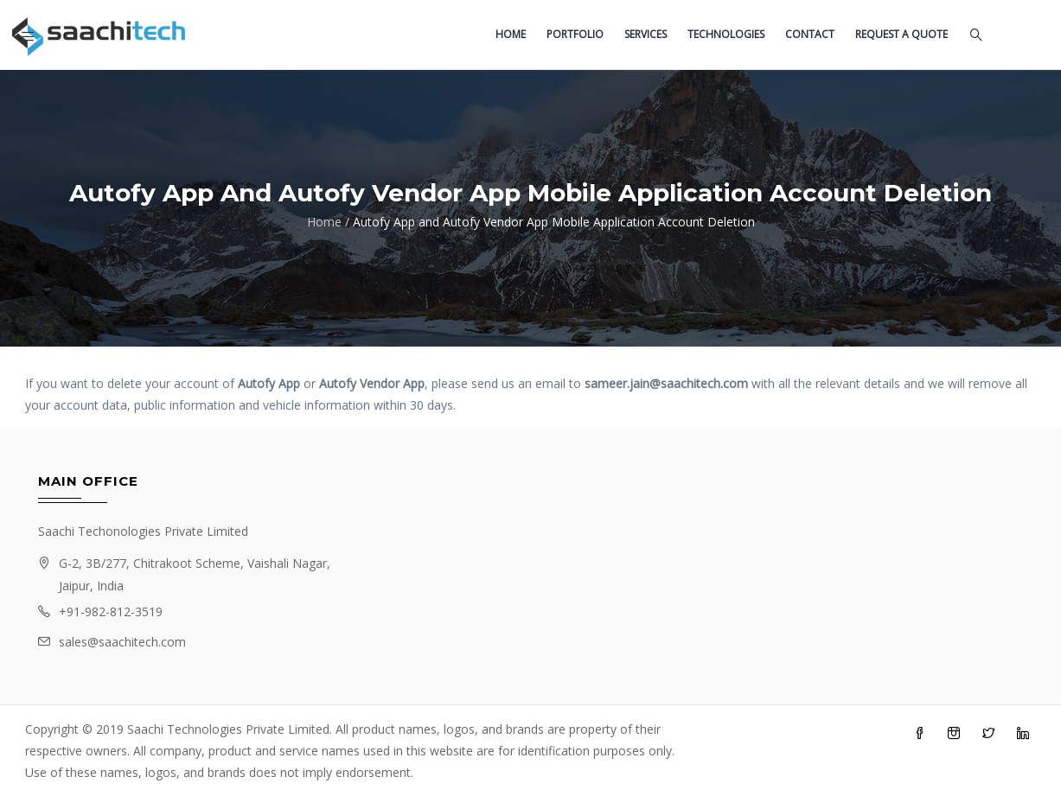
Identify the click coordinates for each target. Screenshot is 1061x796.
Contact (809, 34)
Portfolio (575, 34)
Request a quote (901, 34)
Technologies (725, 34)
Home (510, 34)
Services (645, 34)
